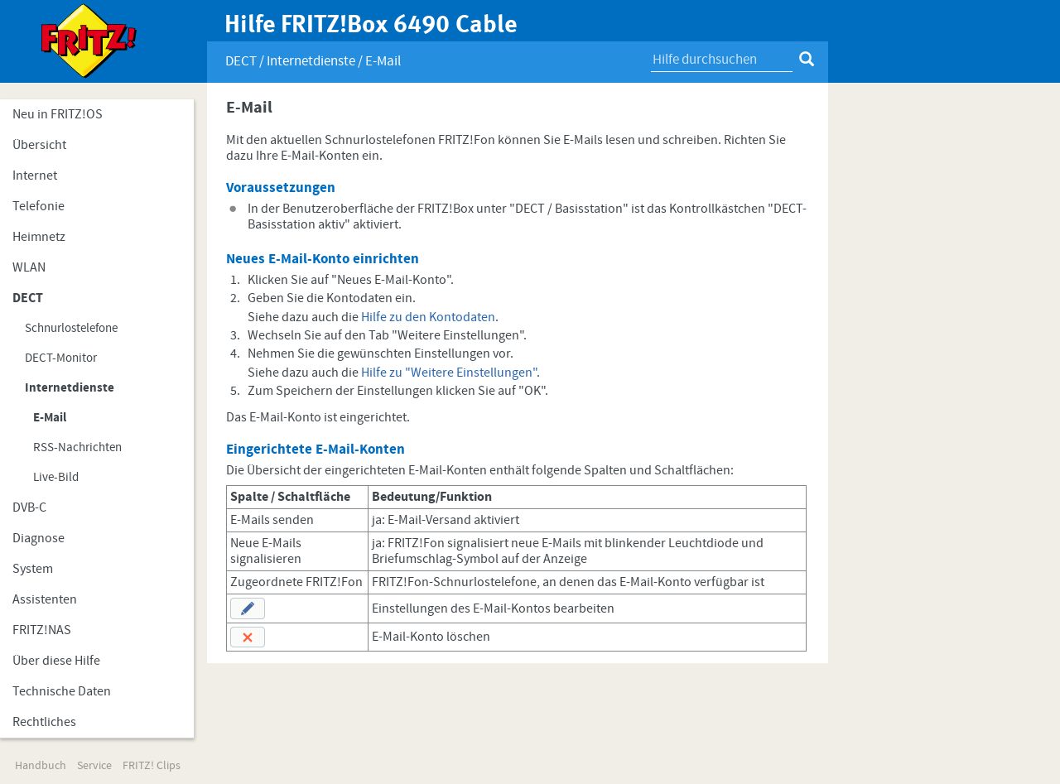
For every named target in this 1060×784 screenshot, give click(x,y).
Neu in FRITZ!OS (57, 114)
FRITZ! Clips (152, 765)
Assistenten (44, 599)
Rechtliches (44, 722)
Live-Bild (56, 477)
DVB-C (29, 507)
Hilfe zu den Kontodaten (428, 317)
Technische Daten (61, 691)
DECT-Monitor (61, 358)
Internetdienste (69, 388)
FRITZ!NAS (41, 630)
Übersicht (39, 145)
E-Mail (49, 417)
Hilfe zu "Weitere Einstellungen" (449, 372)
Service (94, 765)
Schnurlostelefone (71, 328)
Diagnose (38, 538)
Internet (34, 175)
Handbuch (40, 765)
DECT (27, 298)
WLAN (29, 267)
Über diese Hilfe (56, 660)
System (32, 568)
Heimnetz (38, 236)
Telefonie (38, 206)
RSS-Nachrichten (77, 447)
